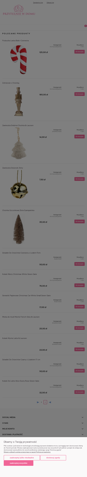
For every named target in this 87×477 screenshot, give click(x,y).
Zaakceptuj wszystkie (18, 463)
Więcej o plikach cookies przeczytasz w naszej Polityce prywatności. (27, 452)
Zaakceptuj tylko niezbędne (22, 458)
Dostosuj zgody (53, 458)
